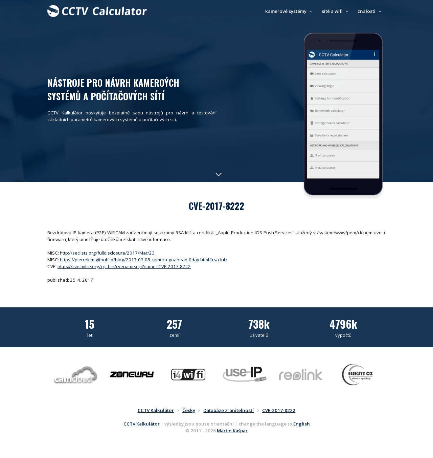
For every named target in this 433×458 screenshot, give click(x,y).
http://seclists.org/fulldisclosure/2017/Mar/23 (107, 253)
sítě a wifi (336, 11)
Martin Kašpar (232, 431)
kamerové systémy (289, 11)
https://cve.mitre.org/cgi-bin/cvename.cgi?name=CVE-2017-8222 (124, 266)
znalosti (370, 11)
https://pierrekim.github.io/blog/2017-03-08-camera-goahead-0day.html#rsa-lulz (143, 260)
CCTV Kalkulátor (141, 424)
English (301, 424)
